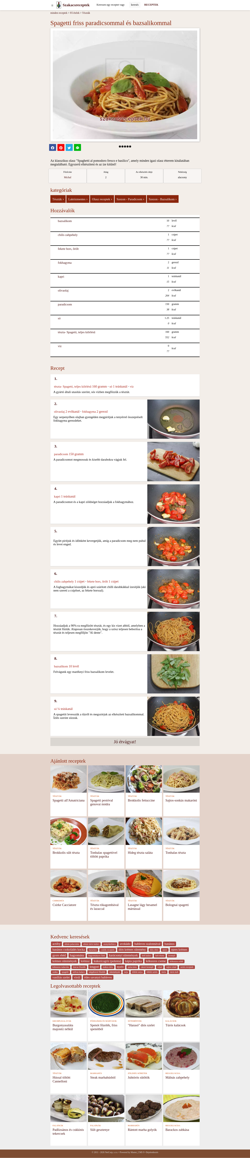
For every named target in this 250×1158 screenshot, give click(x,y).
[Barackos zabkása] (181, 1108)
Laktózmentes (77, 199)
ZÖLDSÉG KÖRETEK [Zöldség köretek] (137, 1073)
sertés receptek (186, 967)
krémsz (85, 961)
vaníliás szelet (61, 977)
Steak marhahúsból (103, 1077)
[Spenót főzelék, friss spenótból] (106, 1003)
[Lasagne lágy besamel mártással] (144, 883)
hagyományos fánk (96, 955)
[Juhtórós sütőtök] (144, 1055)
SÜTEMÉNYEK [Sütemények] (135, 1021)
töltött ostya (137, 972)
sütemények (114, 972)
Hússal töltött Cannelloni (61, 1079)
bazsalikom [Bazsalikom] (65, 221)
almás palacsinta (72, 944)
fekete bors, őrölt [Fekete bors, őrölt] (68, 248)
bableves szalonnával (147, 943)
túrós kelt (174, 972)
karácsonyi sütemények (123, 955)
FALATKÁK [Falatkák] (58, 1125)
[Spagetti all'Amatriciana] (68, 778)
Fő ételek (74, 13)
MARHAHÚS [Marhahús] (96, 1073)
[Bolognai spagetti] (181, 883)
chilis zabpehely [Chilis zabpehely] (68, 235)
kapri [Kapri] (61, 276)
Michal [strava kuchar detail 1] (67, 177)
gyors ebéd (59, 955)
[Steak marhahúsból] (106, 1055)
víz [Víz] (60, 346)
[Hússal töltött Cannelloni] (68, 1055)
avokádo (125, 943)
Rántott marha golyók (142, 1129)
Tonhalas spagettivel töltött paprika (103, 854)
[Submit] (134, 5)
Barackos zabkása (177, 1129)
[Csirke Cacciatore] (68, 883)
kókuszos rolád (176, 961)
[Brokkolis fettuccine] (144, 778)
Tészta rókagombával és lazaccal (104, 906)
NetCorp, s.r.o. (111, 1152)
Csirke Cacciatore (64, 905)
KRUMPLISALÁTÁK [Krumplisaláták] (62, 1021)
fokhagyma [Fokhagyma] (65, 262)
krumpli (171, 955)
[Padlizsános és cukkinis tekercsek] (68, 1108)
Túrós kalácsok (175, 1025)
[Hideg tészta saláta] (144, 831)
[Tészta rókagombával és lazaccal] (106, 883)
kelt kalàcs (146, 955)
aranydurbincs (109, 944)
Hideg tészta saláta (140, 852)
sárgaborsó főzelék (97, 972)
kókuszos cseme (156, 961)
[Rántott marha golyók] (144, 1108)
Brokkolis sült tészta (66, 852)
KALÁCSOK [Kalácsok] (171, 1021)
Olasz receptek (102, 199)
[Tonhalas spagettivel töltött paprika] (106, 831)
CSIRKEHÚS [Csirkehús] (58, 901)
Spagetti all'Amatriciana (69, 800)
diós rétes (154, 950)
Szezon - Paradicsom (130, 199)
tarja (126, 972)
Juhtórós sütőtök (139, 1077)
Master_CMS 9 (137, 1152)
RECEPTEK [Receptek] (151, 4)
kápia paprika (133, 961)
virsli (77, 977)
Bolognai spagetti (177, 905)
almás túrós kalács (91, 944)
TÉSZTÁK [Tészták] (57, 796)
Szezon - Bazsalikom (163, 199)
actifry (56, 943)
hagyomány (77, 955)
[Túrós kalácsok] (181, 1003)
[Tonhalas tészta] (181, 831)
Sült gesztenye (100, 1129)
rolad (160, 967)
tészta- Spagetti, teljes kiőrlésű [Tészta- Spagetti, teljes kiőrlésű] (76, 332)
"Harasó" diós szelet (141, 1025)
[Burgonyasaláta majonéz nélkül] (68, 1003)
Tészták (86, 13)
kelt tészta (159, 955)
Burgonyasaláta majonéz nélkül (63, 1027)
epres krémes (179, 949)
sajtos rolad (171, 967)
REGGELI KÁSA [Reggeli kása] (172, 1073)
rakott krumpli (147, 967)
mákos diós (108, 967)
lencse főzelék (79, 967)
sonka (55, 972)
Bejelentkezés (152, 1152)
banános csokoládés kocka (68, 949)
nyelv (120, 966)
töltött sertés (152, 972)
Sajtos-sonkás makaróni (181, 800)
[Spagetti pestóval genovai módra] (106, 778)
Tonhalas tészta (175, 852)
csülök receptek (107, 950)
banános (170, 943)
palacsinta (132, 967)
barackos (93, 950)
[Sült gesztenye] (106, 1108)
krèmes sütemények (64, 961)
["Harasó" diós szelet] (144, 1003)
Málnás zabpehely (177, 1077)
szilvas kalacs (79, 972)
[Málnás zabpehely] (181, 1055)
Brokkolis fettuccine (141, 800)
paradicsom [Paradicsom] (65, 304)
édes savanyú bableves (98, 977)
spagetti (65, 972)
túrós (164, 972)
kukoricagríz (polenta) (107, 961)
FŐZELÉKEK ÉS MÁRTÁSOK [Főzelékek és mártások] (103, 1021)
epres (164, 950)
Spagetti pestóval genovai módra (101, 802)
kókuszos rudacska (60, 967)
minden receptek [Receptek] (58, 13)
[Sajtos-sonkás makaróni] (181, 778)
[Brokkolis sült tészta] (68, 831)
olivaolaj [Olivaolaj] (63, 290)
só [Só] (59, 318)
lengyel (94, 966)
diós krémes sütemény (132, 949)
